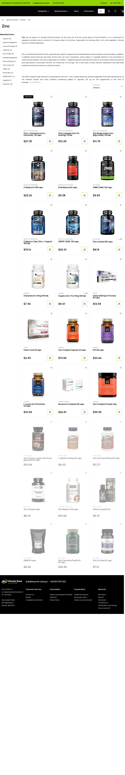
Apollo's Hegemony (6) (10, 42)
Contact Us (30, 594)
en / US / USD (116, 3)
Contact (103, 3)
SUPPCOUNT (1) (9, 76)
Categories (42, 11)
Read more (36, 82)
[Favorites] (51, 96)
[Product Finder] (101, 11)
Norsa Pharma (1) (9, 61)
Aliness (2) (7, 39)
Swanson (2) (7, 84)
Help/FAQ (53, 597)
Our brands (102, 600)
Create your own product (83, 600)
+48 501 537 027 (58, 3)
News (76, 11)
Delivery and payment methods (61, 594)
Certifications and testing (107, 605)
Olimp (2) (6, 69)
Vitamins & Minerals (12, 20)
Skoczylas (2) (8, 73)
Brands (28, 597)
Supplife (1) (7, 80)
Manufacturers (60, 11)
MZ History (102, 594)
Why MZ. (101, 597)
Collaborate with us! (81, 594)
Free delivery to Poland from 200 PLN (16, 3)
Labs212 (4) (7, 50)
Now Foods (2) (8, 65)
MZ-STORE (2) (8, 54)
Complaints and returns (34, 600)
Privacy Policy (54, 600)
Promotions (89, 11)
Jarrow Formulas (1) (10, 46)
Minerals (23, 20)
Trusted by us (103, 602)
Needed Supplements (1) (10, 57)
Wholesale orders (80, 597)
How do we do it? (104, 608)
